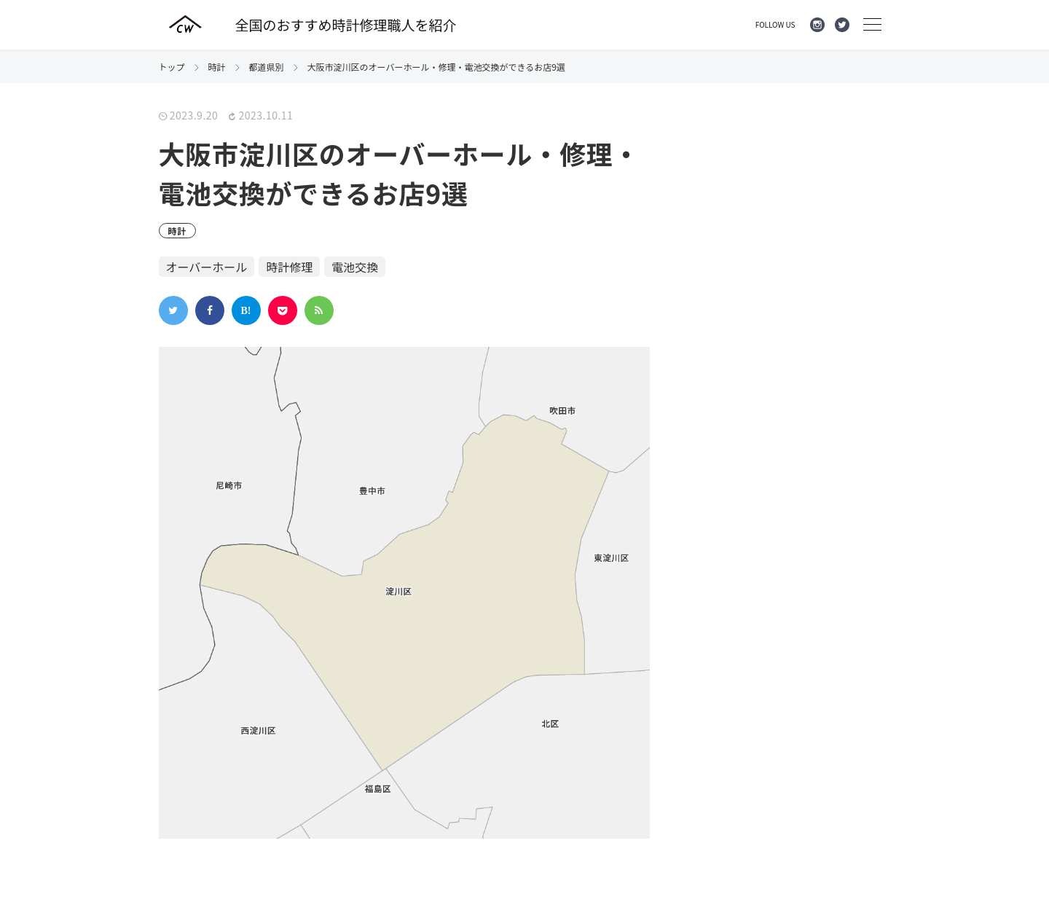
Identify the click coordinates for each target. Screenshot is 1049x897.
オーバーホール (207, 266)
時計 (177, 230)
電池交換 (354, 266)
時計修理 (289, 266)
